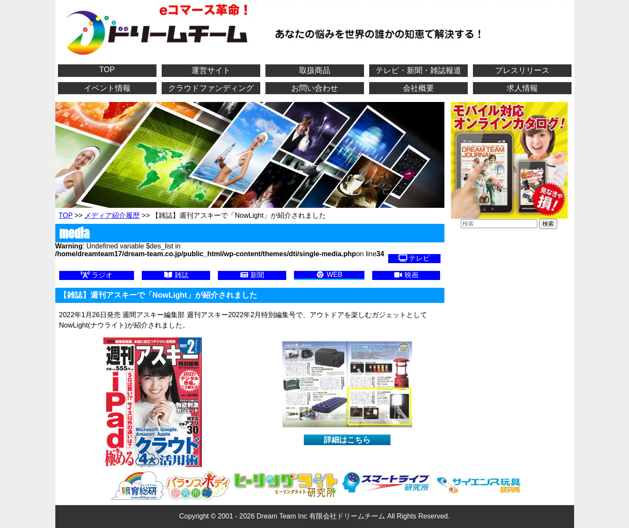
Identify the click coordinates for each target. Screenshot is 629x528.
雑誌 (176, 275)
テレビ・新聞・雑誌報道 (418, 70)
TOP (107, 69)
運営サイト (211, 70)
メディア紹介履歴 (112, 215)
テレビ (414, 258)
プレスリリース (522, 70)
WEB (329, 274)
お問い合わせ (314, 88)
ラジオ (96, 275)
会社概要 (418, 88)
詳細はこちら (347, 440)
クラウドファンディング (211, 88)
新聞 (252, 275)
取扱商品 (314, 70)
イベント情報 (107, 88)
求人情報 (522, 88)
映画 (406, 275)
